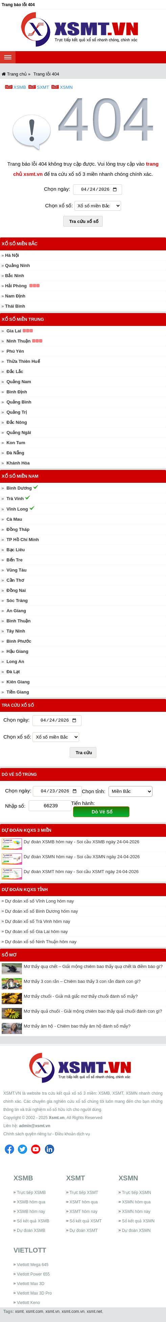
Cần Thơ (15, 581)
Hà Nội (12, 256)
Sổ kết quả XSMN (138, 1223)
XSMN (66, 87)
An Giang (16, 611)
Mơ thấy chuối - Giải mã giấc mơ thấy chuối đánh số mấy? (81, 998)
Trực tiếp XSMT (84, 1195)
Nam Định (15, 296)
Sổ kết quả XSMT (86, 1223)
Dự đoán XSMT (84, 1233)
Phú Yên (15, 352)
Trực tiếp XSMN (136, 1195)
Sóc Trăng (17, 601)
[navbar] (8, 57)
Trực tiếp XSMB (31, 1195)
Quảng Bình (18, 403)
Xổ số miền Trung (23, 320)
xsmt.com (34, 1313)
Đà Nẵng (15, 453)
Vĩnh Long (17, 510)
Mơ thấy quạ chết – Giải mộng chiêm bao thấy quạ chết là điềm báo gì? (93, 968)
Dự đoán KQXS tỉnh (25, 891)
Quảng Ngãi (18, 433)
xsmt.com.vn (73, 1313)
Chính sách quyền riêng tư (27, 1136)
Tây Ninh (15, 632)
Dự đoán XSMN (136, 1233)
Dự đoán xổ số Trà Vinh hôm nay (37, 923)
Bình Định (16, 392)
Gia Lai (13, 331)
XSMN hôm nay (136, 1214)
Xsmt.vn (57, 1120)
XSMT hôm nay (83, 1214)
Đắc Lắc (14, 372)
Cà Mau (14, 520)
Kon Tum (15, 443)
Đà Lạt (13, 672)
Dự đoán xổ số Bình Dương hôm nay (41, 913)
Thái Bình (15, 307)
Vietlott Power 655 (33, 1276)
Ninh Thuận (18, 342)
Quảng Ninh (17, 266)
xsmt (19, 1313)
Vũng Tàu (16, 571)
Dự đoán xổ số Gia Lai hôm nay (36, 933)
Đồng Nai (16, 591)
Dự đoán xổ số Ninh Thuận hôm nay (40, 944)
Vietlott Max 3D (30, 1286)
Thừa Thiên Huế (23, 362)
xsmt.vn (53, 1313)
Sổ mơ (9, 957)
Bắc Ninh (14, 276)
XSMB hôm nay (31, 1214)
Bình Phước (18, 642)
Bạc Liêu (15, 550)
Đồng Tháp (17, 530)
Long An (15, 662)
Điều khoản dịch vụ (72, 1136)
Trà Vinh (15, 499)
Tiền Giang (17, 693)
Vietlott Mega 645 (32, 1267)
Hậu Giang (17, 652)
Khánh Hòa (18, 464)
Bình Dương (19, 489)
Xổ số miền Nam (20, 477)
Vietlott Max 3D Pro (34, 1295)
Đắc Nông (16, 423)
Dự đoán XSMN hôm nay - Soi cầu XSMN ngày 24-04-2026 (82, 859)
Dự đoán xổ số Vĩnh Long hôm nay (39, 903)
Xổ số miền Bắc (20, 244)
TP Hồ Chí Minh (22, 540)
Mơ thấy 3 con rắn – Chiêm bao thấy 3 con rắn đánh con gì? (82, 983)
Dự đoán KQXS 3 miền (26, 832)
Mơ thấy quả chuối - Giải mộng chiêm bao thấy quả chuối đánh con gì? (93, 1013)
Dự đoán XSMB (31, 1233)
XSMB (20, 87)
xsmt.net (94, 1313)
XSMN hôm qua (136, 1204)
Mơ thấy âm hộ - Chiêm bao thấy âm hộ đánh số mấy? (77, 1028)
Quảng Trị (16, 413)
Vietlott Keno (28, 1305)
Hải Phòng (16, 286)
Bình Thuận (18, 621)
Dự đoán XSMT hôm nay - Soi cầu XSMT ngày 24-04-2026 (81, 873)
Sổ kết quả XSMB (33, 1223)
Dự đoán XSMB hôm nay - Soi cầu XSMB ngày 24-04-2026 (81, 844)
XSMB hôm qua (31, 1204)
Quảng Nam (18, 382)
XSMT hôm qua (84, 1204)
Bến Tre (14, 560)
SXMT (43, 87)
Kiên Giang (18, 682)
